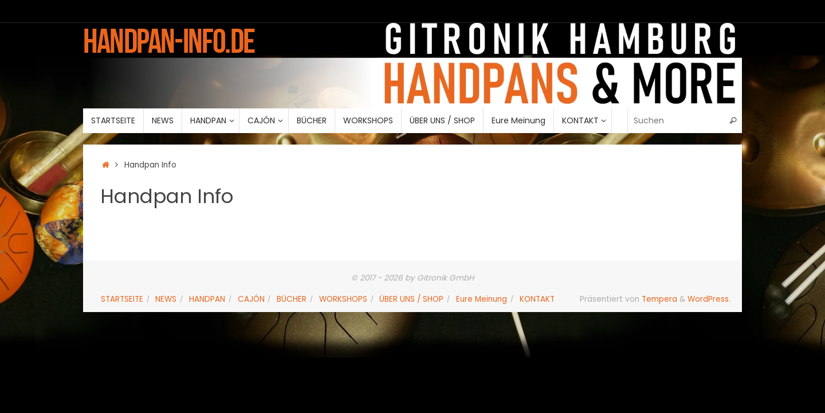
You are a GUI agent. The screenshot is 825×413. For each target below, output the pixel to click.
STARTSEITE (122, 299)
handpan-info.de (168, 41)
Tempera (659, 299)
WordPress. (709, 299)
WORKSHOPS (343, 299)
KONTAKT (537, 299)
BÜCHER (292, 299)
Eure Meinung (481, 299)
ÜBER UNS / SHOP (411, 299)
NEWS (165, 299)
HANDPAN (207, 299)
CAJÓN (251, 299)
